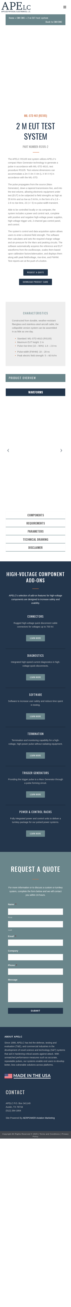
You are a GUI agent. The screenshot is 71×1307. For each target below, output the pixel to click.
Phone (12, 1133)
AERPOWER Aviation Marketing (39, 1286)
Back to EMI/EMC (54, 21)
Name (12, 1072)
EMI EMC (21, 17)
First (10, 1086)
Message (12, 1148)
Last (10, 1098)
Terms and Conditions (50, 1302)
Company (13, 1119)
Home (11, 17)
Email (12, 1104)
